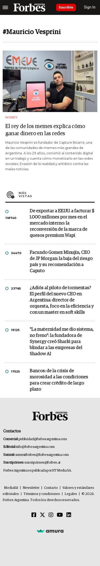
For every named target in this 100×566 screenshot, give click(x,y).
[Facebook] (33, 515)
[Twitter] (42, 515)
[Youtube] (60, 515)
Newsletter (31, 488)
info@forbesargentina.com (35, 447)
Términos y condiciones (41, 494)
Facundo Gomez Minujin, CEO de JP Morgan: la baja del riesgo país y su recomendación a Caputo (61, 261)
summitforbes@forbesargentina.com (42, 455)
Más (57, 194)
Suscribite (66, 7)
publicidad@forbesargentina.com (43, 439)
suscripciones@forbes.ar (43, 462)
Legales (71, 494)
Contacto (51, 488)
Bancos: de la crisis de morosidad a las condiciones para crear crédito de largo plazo (59, 380)
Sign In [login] (90, 7)
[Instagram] (51, 515)
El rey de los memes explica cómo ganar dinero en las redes (45, 130)
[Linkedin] (68, 515)
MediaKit (11, 488)
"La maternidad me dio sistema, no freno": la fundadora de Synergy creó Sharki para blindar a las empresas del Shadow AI (62, 341)
